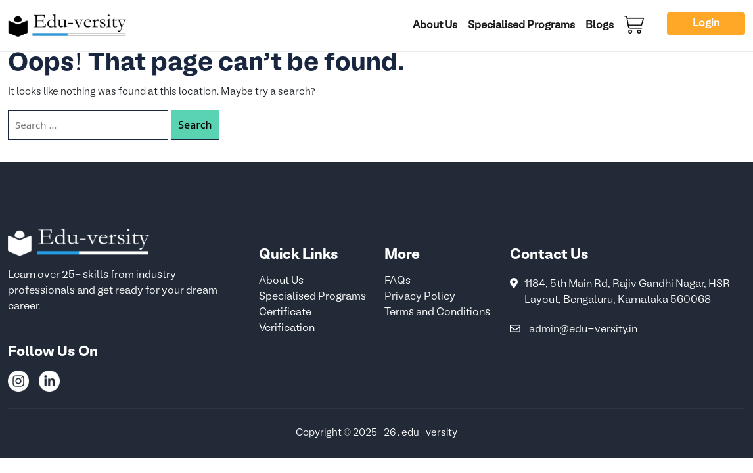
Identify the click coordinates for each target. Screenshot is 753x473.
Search (195, 125)
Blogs (599, 25)
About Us (435, 25)
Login (706, 23)
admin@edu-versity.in (583, 329)
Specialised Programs (521, 25)
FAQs (397, 281)
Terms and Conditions (437, 312)
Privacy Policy (419, 297)
